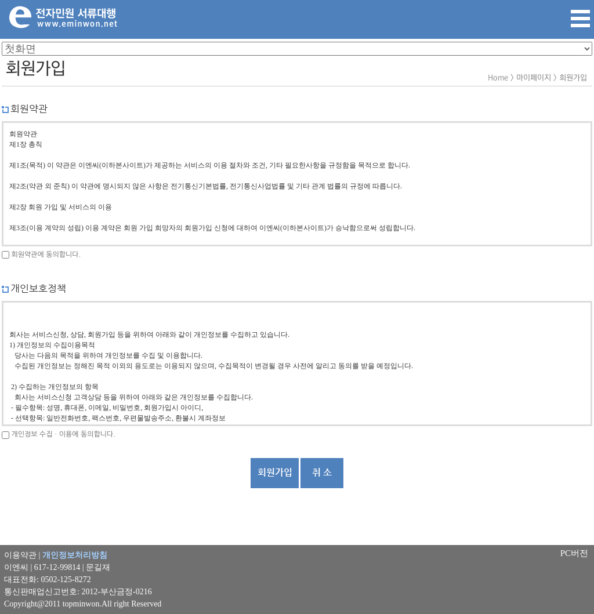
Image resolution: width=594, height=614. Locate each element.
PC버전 (574, 553)
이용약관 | (55, 555)
